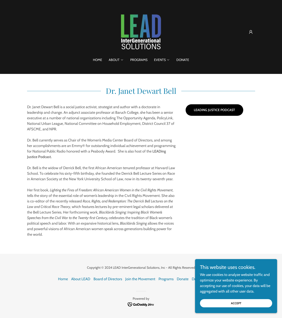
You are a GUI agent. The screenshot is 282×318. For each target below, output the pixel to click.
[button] (251, 32)
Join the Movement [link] (140, 279)
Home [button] (63, 279)
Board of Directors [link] (108, 279)
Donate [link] (182, 60)
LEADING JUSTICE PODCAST (214, 110)
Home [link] (97, 60)
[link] (140, 31)
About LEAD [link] (80, 279)
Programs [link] (138, 60)
